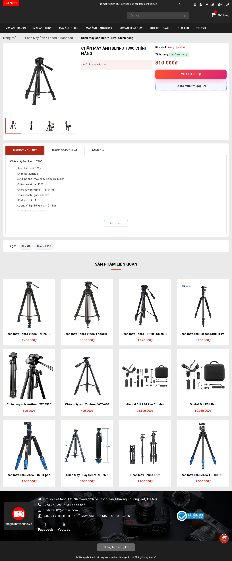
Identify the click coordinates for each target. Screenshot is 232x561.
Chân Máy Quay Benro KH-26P (87, 475)
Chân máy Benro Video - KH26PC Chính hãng (36, 334)
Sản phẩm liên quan (116, 264)
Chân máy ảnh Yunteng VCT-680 (87, 404)
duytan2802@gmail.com (60, 510)
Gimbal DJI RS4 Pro (203, 404)
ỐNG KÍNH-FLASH (161, 28)
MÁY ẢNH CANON (16, 28)
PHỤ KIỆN (184, 28)
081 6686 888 (75, 505)
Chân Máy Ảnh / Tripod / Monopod (49, 38)
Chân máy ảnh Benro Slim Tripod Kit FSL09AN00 (38, 475)
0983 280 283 (53, 505)
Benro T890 (44, 246)
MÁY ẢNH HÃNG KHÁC (100, 28)
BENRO (25, 246)
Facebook (45, 527)
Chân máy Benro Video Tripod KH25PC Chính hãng (98, 334)
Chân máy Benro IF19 (145, 475)
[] (116, 547)
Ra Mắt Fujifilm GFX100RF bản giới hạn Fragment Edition (94, 4)
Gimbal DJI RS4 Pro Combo (145, 404)
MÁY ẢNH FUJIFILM (132, 28)
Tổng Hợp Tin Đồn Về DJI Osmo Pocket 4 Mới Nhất (170, 4)
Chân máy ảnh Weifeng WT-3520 (29, 404)
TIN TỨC (202, 28)
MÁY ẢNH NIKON (69, 28)
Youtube (64, 527)
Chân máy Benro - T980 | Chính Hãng (146, 334)
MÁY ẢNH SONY (43, 28)
